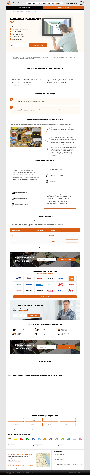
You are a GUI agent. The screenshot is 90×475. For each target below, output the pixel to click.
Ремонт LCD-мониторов (63, 7)
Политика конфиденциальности (74, 472)
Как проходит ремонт (17, 34)
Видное (15, 420)
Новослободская (37, 445)
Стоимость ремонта (17, 39)
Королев (68, 420)
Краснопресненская (38, 444)
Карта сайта (8, 473)
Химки (33, 429)
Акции (34, 3)
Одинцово (67, 424)
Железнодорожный (50, 420)
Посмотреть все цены (45, 247)
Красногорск (15, 424)
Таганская (60, 445)
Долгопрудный (33, 420)
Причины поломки (17, 31)
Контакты (53, 3)
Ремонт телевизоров (24, 7)
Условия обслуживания (41, 3)
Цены (49, 3)
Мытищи (50, 424)
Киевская (10, 445)
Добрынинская (11, 444)
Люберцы (33, 424)
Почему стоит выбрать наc (19, 36)
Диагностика (16, 235)
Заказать (71, 235)
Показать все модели (45, 296)
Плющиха (60, 444)
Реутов (15, 429)
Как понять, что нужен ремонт (20, 29)
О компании (29, 3)
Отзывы (58, 3)
